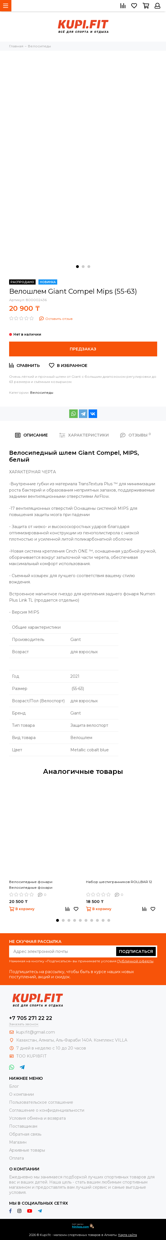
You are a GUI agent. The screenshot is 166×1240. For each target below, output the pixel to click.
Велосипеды (41, 392)
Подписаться (136, 951)
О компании (21, 1094)
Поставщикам (23, 1126)
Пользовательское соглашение (41, 1102)
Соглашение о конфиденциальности (46, 1110)
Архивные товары (27, 1150)
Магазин (17, 1142)
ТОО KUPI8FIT (32, 1056)
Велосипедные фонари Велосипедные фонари (30, 885)
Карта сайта (127, 1235)
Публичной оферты (135, 961)
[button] (77, 266)
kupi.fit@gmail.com (35, 1032)
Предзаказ (83, 349)
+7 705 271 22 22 (30, 1018)
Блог (14, 1086)
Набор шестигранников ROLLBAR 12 (119, 882)
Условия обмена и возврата (37, 1118)
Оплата (16, 1158)
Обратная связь (25, 1134)
